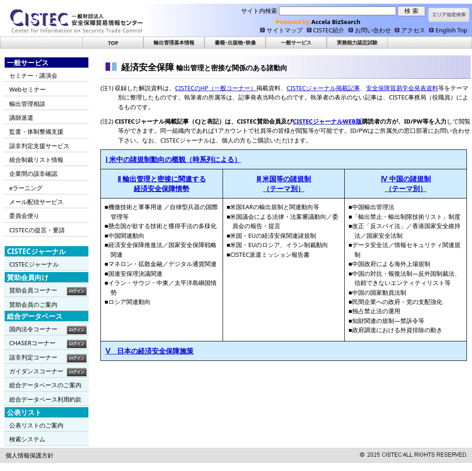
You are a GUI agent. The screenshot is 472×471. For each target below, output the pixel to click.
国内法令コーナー (33, 329)
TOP (113, 42)
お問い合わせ (373, 30)
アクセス (413, 30)
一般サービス (296, 42)
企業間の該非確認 (33, 173)
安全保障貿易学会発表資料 (402, 88)
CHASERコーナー (32, 343)
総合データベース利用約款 (45, 399)
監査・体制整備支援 (36, 131)
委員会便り (24, 215)
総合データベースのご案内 (45, 385)
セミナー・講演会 (33, 75)
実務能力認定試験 (357, 42)
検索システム (27, 439)
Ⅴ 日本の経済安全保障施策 (149, 350)
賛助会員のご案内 (33, 304)
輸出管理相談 (27, 103)
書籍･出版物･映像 (235, 42)
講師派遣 (21, 117)
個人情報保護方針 (30, 455)
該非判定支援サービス (39, 146)
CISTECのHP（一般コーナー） (215, 88)
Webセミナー (27, 89)
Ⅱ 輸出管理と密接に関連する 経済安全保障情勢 (162, 183)
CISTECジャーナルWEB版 (327, 121)
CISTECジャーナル (34, 264)
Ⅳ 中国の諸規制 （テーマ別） (406, 183)
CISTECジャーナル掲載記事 (323, 88)
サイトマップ (285, 30)
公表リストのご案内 (36, 425)
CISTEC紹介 (329, 30)
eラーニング (26, 188)
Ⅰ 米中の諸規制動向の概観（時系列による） (173, 159)
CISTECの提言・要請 (37, 230)
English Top (451, 30)
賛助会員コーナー (33, 290)
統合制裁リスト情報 (36, 159)
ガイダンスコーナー (36, 371)
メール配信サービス (36, 202)
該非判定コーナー (33, 357)
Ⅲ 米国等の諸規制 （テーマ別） (283, 183)
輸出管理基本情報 (174, 42)
